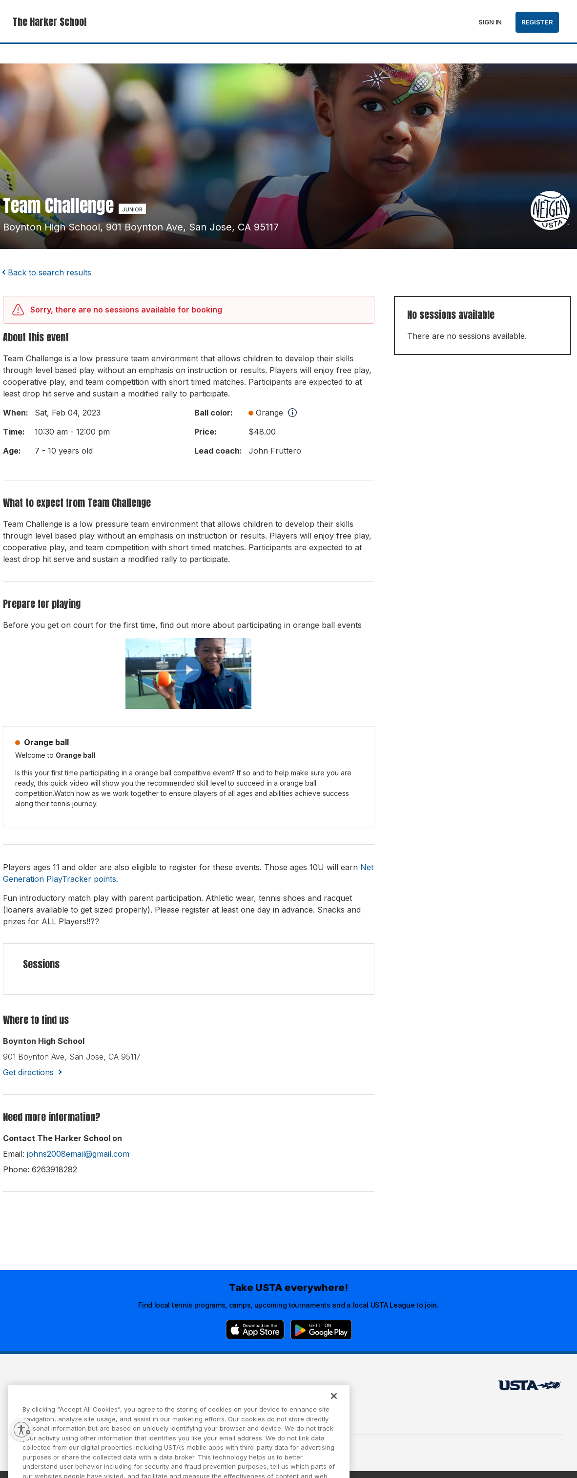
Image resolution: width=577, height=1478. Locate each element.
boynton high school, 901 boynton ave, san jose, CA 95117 (141, 227)
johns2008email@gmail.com (78, 1154)
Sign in (490, 22)
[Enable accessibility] (21, 1429)
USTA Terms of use (170, 1388)
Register (537, 22)
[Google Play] (321, 1329)
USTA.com (277, 1388)
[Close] (334, 1406)
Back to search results (49, 272)
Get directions (28, 1072)
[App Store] (255, 1329)
